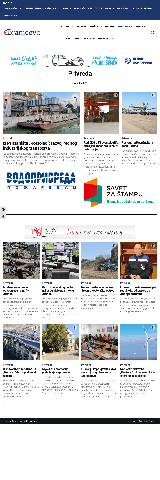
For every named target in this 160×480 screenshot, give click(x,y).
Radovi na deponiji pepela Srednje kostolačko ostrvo (97, 288)
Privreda (8, 138)
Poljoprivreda (79, 83)
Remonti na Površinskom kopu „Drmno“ (137, 144)
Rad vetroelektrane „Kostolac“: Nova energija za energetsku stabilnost (137, 372)
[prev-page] (5, 403)
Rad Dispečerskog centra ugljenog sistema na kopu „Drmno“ (58, 290)
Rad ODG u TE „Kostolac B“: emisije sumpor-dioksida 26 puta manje (101, 146)
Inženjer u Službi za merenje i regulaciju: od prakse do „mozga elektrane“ (138, 290)
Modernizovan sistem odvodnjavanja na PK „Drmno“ (16, 290)
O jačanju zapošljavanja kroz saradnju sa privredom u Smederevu (98, 372)
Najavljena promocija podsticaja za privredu (56, 370)
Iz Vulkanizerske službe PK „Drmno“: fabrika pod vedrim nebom (20, 372)
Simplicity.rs (31, 421)
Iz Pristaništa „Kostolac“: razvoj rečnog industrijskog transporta (40, 146)
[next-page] (154, 403)
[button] (152, 32)
